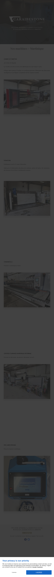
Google (34, 567)
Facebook (40, 567)
